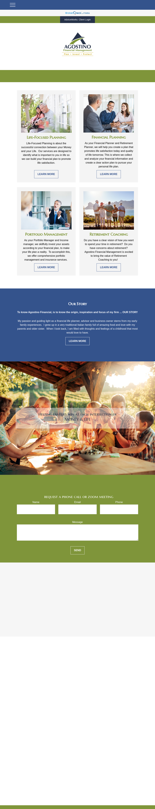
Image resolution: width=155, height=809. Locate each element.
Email (77, 502)
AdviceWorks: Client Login (77, 19)
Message (77, 522)
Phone (119, 502)
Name (35, 502)
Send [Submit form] (77, 550)
